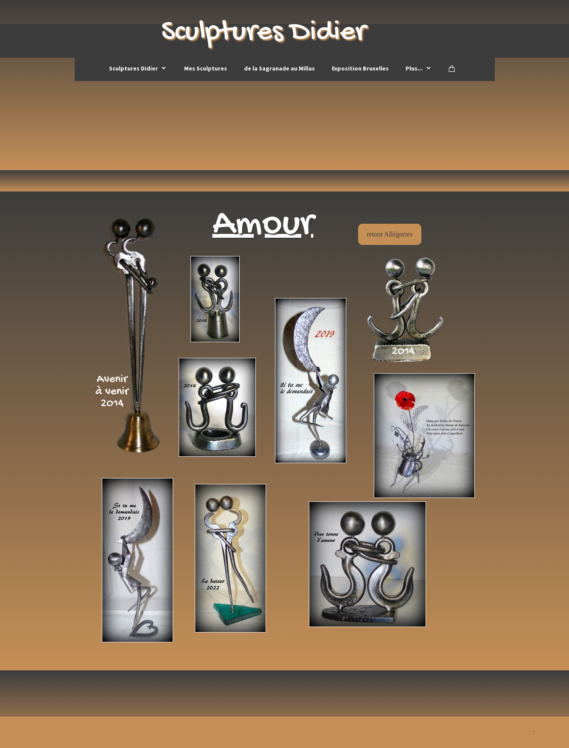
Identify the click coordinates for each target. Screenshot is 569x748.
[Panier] (451, 68)
